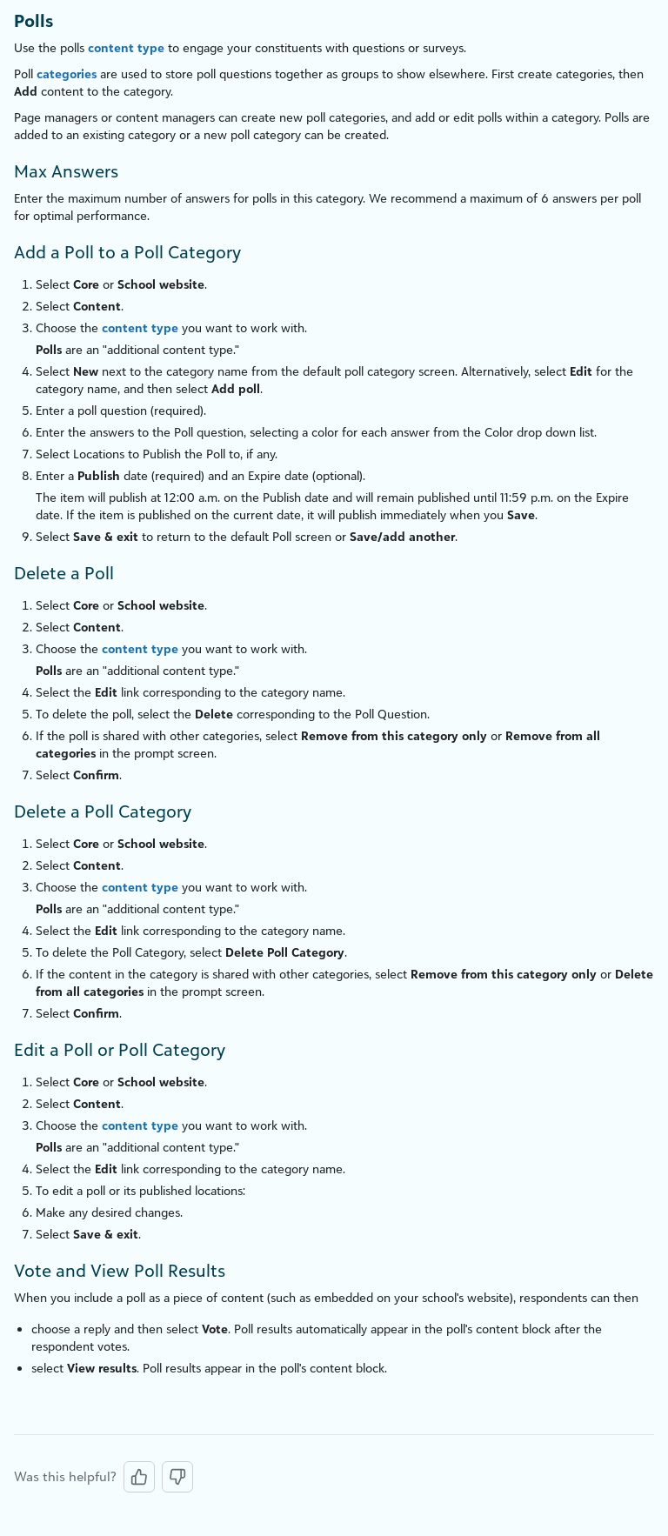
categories (67, 73)
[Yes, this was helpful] (139, 1477)
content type (126, 47)
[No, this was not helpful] (177, 1477)
